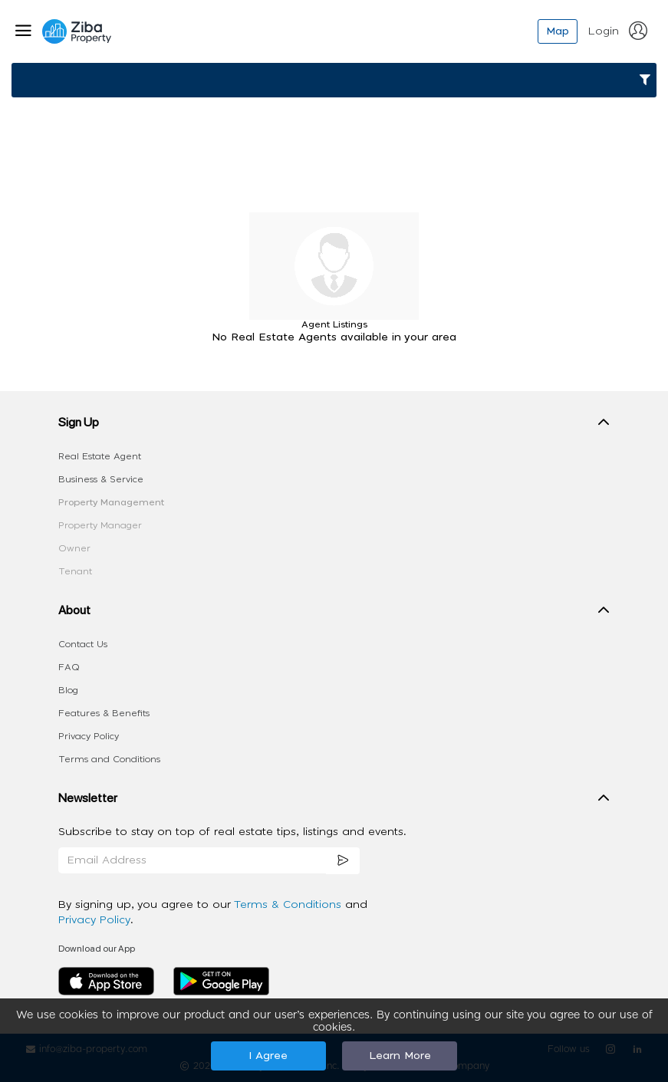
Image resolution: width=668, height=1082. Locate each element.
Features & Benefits (104, 713)
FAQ (69, 667)
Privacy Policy (88, 736)
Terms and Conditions (109, 759)
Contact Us (82, 644)
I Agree (268, 1056)
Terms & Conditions (289, 904)
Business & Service (100, 479)
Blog (68, 690)
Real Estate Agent (99, 456)
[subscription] (343, 860)
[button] (334, 425)
